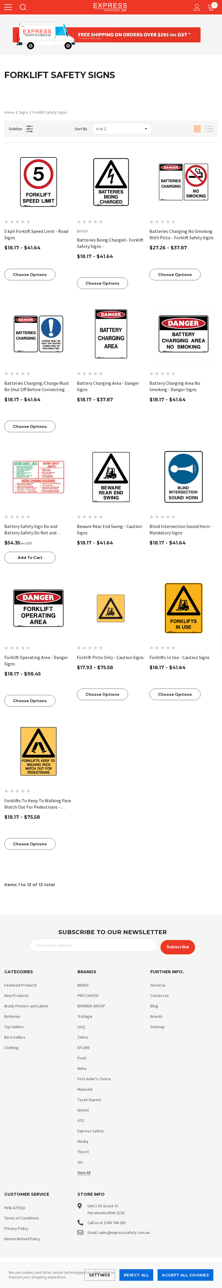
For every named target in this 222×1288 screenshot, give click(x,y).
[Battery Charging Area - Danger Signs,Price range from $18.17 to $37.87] (111, 333)
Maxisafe (85, 1087)
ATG (80, 1119)
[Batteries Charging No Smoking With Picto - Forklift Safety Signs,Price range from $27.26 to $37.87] (183, 182)
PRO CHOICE (88, 994)
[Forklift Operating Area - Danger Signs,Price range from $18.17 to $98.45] (38, 608)
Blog (154, 1004)
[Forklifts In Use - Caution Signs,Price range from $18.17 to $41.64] (183, 608)
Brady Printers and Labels (26, 1004)
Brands (156, 1014)
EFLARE (83, 1046)
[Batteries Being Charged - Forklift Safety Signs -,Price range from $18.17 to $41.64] (111, 182)
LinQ (81, 1025)
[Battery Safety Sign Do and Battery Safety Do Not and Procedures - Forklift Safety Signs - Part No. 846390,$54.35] (38, 477)
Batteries (12, 1014)
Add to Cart (30, 557)
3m (80, 1160)
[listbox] (122, 129)
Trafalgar (85, 1014)
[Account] (195, 7)
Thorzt (83, 1150)
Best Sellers (14, 1035)
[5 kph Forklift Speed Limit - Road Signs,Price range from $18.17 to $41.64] (38, 182)
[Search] (22, 7)
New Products (16, 994)
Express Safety (90, 1129)
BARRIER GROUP (91, 1004)
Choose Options (30, 274)
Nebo (82, 1067)
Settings (99, 1275)
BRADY (83, 983)
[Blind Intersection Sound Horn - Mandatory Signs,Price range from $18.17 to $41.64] (183, 477)
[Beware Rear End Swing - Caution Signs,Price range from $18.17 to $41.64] (111, 477)
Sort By (81, 128)
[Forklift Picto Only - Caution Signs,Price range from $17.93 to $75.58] (111, 608)
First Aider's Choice (94, 1077)
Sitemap (157, 1025)
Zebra (82, 1035)
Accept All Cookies (185, 1275)
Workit (83, 1108)
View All (83, 1171)
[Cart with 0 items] (212, 7)
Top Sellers (14, 1025)
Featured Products (20, 983)
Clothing (11, 1046)
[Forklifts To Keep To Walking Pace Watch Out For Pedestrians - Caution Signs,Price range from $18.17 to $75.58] (38, 751)
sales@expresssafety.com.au (124, 1231)
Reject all (136, 1275)
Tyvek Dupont (89, 1098)
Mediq (82, 1139)
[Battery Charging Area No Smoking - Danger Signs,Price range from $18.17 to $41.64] (183, 333)
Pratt (81, 1056)
